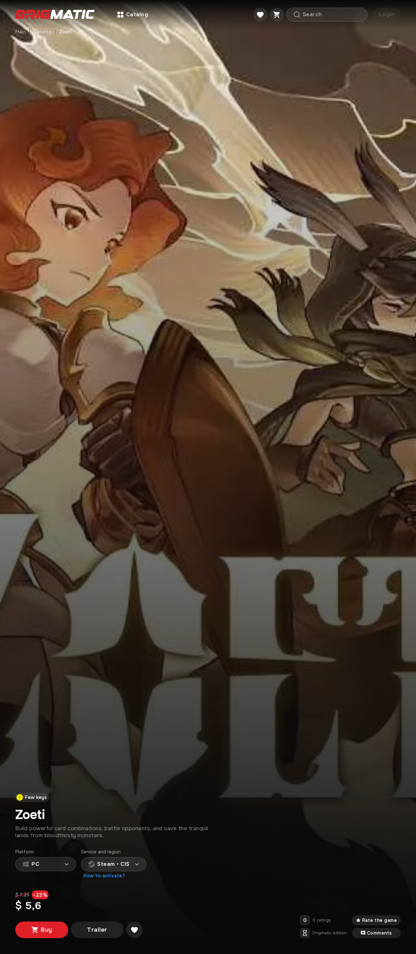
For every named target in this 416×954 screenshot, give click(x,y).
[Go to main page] (55, 14)
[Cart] (277, 15)
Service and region (101, 852)
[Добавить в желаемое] (134, 930)
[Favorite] (260, 15)
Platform (24, 852)
